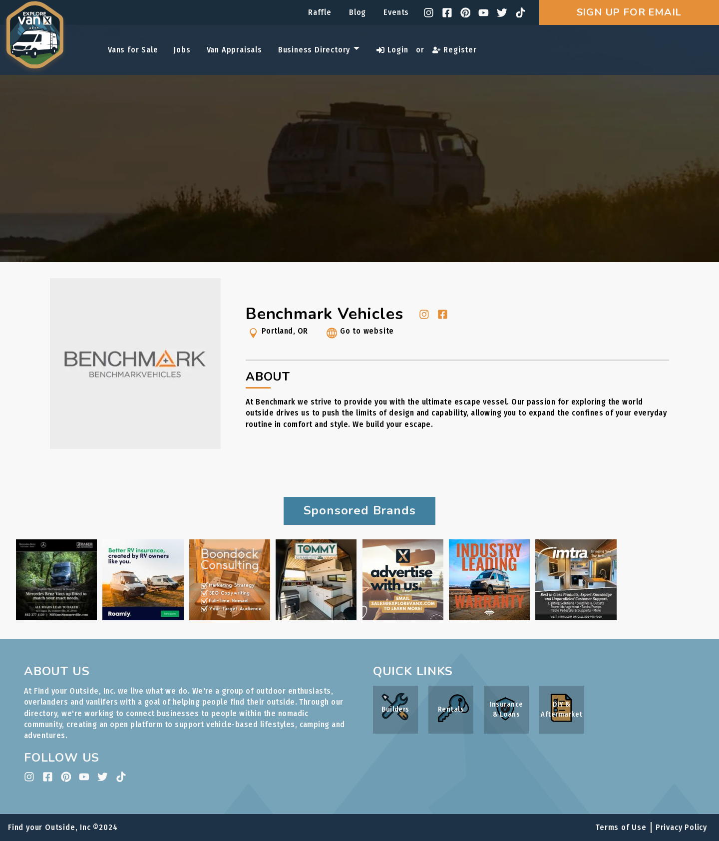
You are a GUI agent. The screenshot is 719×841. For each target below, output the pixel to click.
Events (396, 12)
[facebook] (447, 12)
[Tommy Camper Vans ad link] (316, 617)
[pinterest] (465, 12)
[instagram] (428, 12)
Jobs (182, 49)
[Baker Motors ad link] (56, 617)
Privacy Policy (681, 827)
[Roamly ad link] (142, 617)
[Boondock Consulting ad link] (229, 617)
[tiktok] (520, 12)
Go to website (359, 335)
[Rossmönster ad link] (489, 617)
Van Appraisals (234, 49)
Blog (357, 12)
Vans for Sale (133, 49)
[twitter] (502, 12)
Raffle (320, 12)
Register (454, 49)
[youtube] (483, 12)
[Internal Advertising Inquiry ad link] (402, 617)
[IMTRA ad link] (575, 617)
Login (392, 49)
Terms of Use (621, 827)
